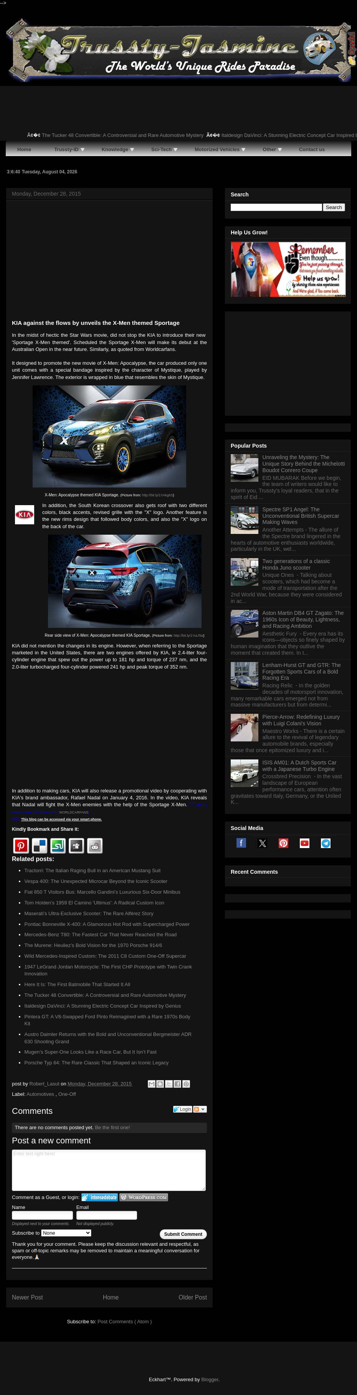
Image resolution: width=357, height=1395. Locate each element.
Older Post (192, 1297)
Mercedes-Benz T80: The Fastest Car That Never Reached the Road (101, 934)
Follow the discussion (200, 1109)
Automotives (40, 1094)
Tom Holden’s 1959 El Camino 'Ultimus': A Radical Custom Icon (95, 903)
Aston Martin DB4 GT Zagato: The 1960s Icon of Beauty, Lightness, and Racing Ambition (303, 523)
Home (111, 1297)
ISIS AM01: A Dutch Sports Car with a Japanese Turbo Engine (300, 670)
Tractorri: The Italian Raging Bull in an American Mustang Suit (93, 870)
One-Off (67, 1094)
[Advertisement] (109, 261)
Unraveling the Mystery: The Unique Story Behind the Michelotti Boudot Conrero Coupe (304, 367)
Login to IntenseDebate (99, 1197)
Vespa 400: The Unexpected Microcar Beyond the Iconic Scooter (96, 881)
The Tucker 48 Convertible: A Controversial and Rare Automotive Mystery (128, 135)
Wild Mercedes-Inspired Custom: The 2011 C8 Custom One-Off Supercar (105, 956)
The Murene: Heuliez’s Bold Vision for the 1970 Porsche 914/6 (93, 945)
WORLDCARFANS (73, 812)
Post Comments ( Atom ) (125, 1321)
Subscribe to (51, 1233)
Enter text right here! (109, 1170)
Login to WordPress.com (143, 1197)
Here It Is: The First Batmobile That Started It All (78, 984)
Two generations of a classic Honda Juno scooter (296, 468)
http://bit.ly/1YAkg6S (157, 495)
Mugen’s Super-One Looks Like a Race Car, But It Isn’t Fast (91, 1052)
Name (18, 1207)
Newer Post (27, 1297)
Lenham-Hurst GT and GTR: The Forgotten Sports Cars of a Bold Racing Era (302, 575)
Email (82, 1207)
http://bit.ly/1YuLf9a (188, 635)
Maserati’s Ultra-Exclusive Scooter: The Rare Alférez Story (89, 913)
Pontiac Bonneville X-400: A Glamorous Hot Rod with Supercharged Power (107, 924)
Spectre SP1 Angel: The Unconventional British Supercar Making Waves (301, 420)
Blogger (209, 1379)
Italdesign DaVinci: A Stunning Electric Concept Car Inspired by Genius (103, 1006)
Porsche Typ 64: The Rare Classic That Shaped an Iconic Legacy (97, 1063)
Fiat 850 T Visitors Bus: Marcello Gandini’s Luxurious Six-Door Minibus (103, 892)
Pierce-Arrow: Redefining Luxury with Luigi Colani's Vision (301, 624)
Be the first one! (112, 1127)
